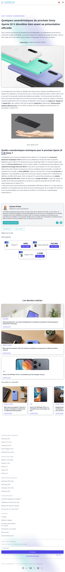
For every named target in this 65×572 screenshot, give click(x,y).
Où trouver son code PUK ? (10, 509)
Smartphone (9, 15)
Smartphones (7, 229)
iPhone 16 (4, 473)
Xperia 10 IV (6, 103)
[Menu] (63, 2)
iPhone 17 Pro (5, 463)
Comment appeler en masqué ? (11, 499)
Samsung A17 (5, 439)
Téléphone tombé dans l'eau (10, 502)
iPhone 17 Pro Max (7, 460)
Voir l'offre (25, 246)
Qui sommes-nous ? (7, 535)
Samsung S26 (5, 484)
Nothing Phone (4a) (7, 452)
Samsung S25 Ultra (7, 488)
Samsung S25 (5, 491)
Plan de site (5, 532)
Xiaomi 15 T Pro (6, 442)
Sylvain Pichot (24, 42)
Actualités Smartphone (19, 15)
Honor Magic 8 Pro (7, 449)
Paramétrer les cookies (8, 529)
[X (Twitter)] (57, 222)
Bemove (40, 563)
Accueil (3, 15)
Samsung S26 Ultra (7, 481)
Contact (3, 517)
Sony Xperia (19, 229)
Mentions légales (6, 520)
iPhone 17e (4, 470)
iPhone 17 (4, 466)
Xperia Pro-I (38, 103)
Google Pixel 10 (6, 445)
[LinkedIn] (61, 222)
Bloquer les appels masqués (10, 506)
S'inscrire (32, 552)
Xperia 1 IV (51, 101)
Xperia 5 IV (59, 101)
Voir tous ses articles (10, 223)
